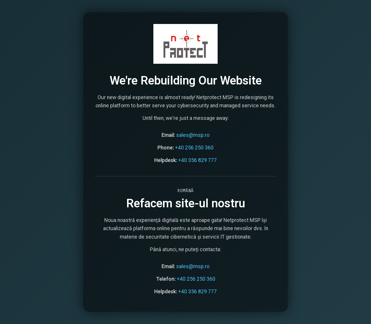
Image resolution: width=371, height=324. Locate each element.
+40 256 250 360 (194, 147)
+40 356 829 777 (197, 160)
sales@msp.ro (192, 134)
